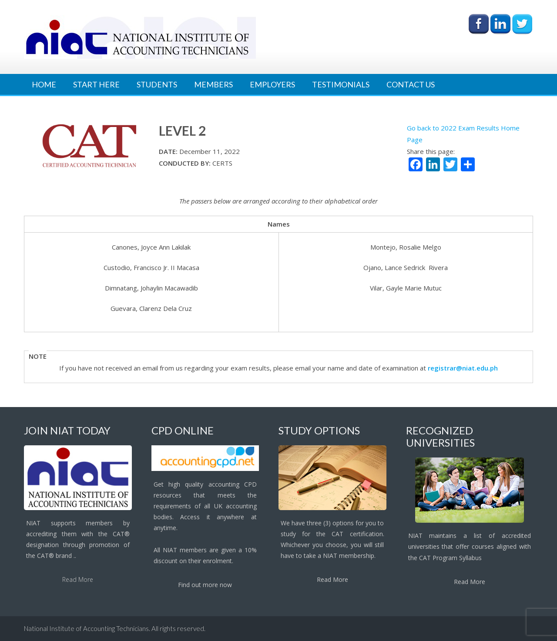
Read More (77, 579)
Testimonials (340, 84)
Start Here (96, 84)
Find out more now (205, 585)
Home (44, 84)
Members (213, 84)
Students (157, 84)
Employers (272, 84)
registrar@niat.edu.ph (463, 368)
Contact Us (410, 84)
